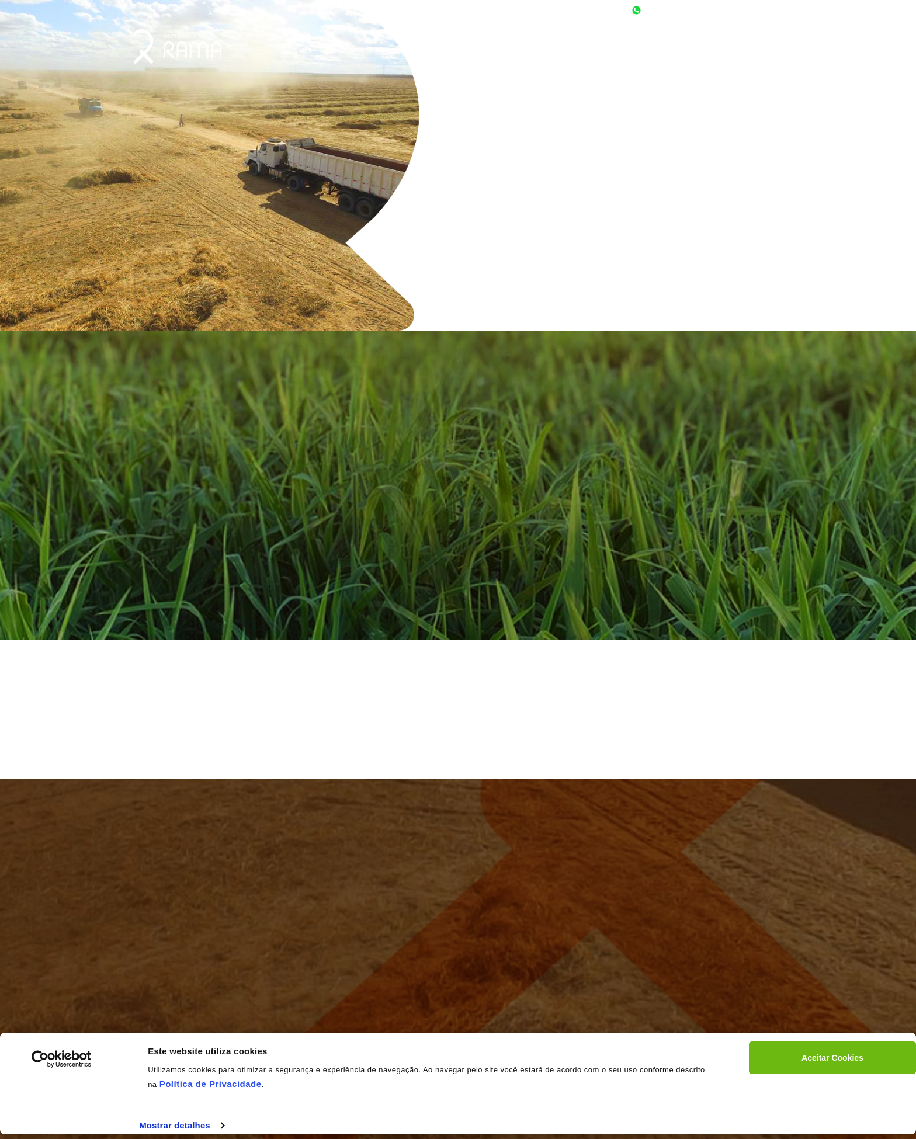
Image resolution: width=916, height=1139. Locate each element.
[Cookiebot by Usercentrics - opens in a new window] (62, 1059)
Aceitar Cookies (832, 1057)
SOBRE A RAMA (590, 49)
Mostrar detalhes (174, 1125)
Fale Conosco (762, 49)
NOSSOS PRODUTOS (675, 49)
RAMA (173, 46)
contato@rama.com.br (757, 10)
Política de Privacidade (210, 1084)
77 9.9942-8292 (671, 10)
